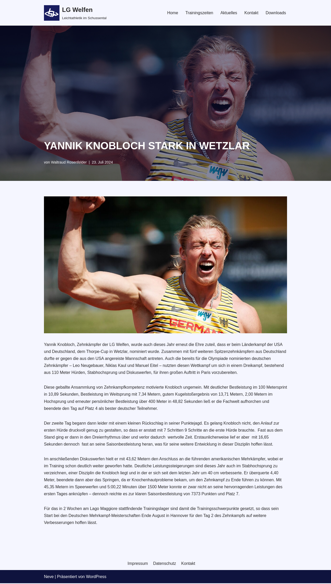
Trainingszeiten (199, 13)
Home (172, 13)
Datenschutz (164, 564)
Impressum (137, 564)
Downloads (276, 13)
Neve (49, 577)
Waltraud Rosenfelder (69, 162)
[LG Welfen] (75, 13)
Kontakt (251, 13)
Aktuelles (228, 13)
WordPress (96, 577)
